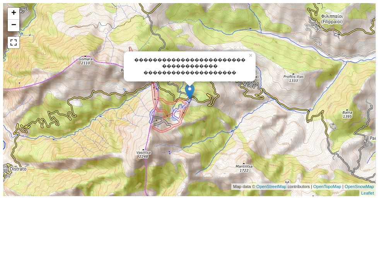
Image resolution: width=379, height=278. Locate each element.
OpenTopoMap (327, 186)
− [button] (13, 25)
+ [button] (13, 13)
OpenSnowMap (358, 186)
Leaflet (367, 193)
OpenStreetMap (271, 186)
